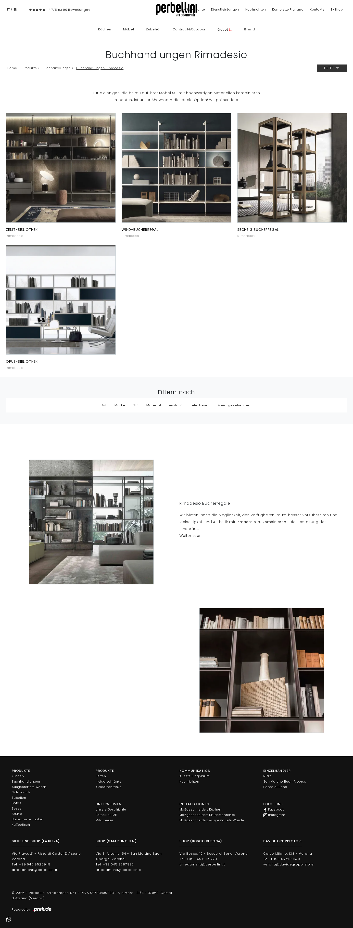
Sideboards (21, 792)
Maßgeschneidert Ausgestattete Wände (211, 820)
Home (12, 68)
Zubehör (153, 29)
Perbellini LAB (106, 815)
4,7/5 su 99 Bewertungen (69, 10)
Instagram (274, 815)
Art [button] (104, 405)
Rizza (267, 776)
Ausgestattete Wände (29, 787)
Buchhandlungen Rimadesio (99, 68)
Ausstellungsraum (194, 776)
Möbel (128, 29)
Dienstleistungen (225, 9)
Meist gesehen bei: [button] (234, 405)
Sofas (16, 803)
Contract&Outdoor (189, 29)
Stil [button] (136, 405)
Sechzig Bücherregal (258, 229)
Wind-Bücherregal (140, 229)
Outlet (224, 29)
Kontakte (317, 9)
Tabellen (19, 798)
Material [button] (153, 405)
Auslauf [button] (175, 405)
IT (8, 9)
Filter (332, 68)
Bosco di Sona (275, 787)
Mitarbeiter (104, 820)
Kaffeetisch (21, 825)
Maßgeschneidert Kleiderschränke (207, 815)
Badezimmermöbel (27, 819)
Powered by (32, 909)
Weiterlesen (190, 535)
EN (15, 9)
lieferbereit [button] (200, 405)
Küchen (104, 29)
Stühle (17, 814)
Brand (249, 29)
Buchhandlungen (56, 68)
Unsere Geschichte (189, 9)
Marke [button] (120, 405)
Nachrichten (255, 9)
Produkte (30, 68)
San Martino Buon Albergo (284, 781)
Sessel (17, 808)
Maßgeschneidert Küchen (200, 809)
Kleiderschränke (109, 781)
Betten (101, 776)
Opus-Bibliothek (22, 361)
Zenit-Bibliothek (22, 229)
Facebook (273, 809)
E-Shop (337, 9)
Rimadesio (15, 236)
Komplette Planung (288, 9)
